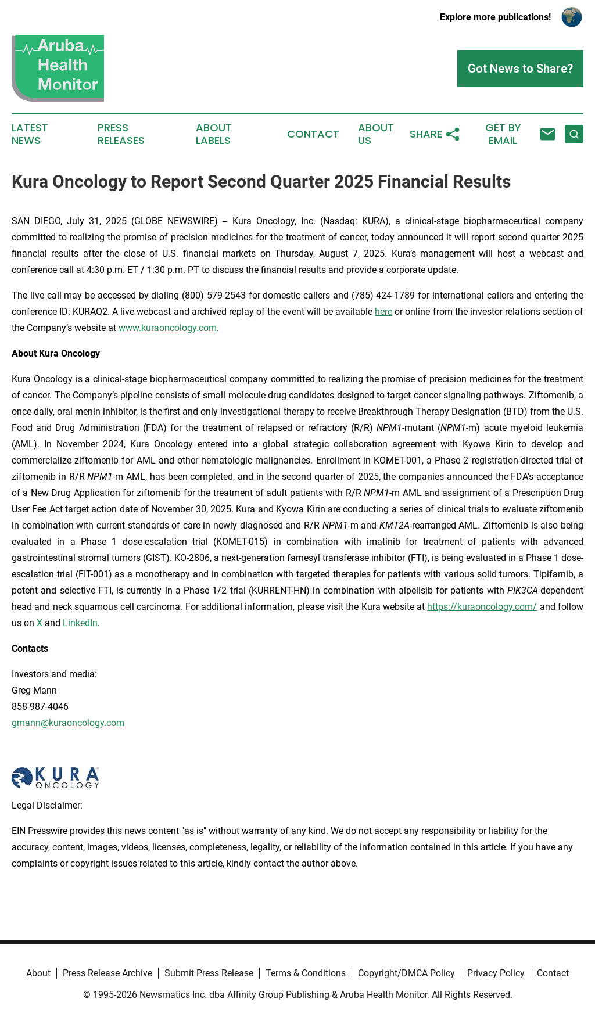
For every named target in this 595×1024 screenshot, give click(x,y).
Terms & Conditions (306, 973)
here (383, 311)
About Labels (214, 134)
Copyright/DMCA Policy (406, 973)
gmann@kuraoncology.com (68, 722)
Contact (313, 134)
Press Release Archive (107, 973)
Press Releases (121, 134)
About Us (376, 134)
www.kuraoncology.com (168, 327)
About (38, 973)
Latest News (30, 134)
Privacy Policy (496, 973)
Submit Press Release (208, 973)
